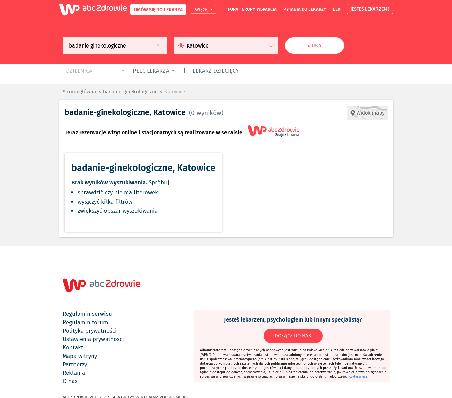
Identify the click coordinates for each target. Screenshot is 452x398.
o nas (70, 381)
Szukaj (314, 45)
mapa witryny (80, 356)
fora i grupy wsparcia (252, 9)
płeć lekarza (151, 70)
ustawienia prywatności (93, 339)
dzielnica (79, 70)
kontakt (73, 347)
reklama (74, 373)
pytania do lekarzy (304, 9)
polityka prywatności (90, 331)
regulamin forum (85, 322)
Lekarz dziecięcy (216, 70)
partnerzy (75, 364)
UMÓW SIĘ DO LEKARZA (158, 9)
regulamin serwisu (87, 314)
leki (337, 9)
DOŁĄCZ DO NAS (293, 335)
